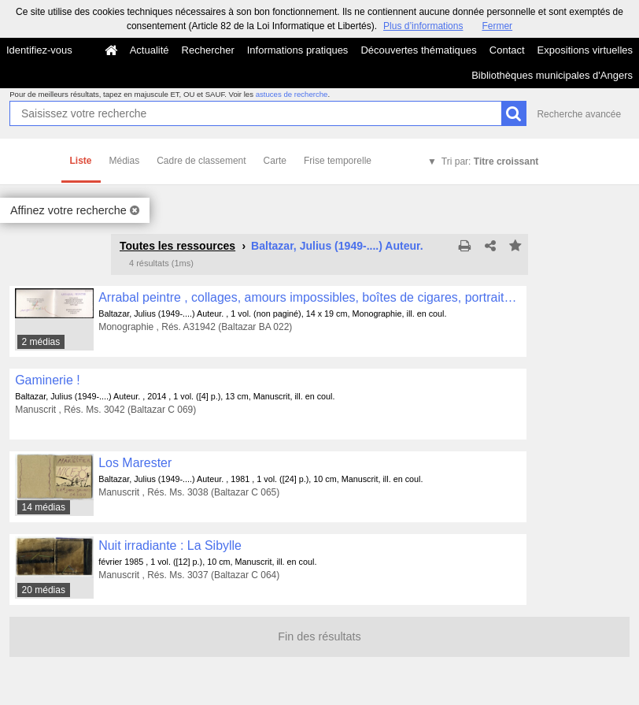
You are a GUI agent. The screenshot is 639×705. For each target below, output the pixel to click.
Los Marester (135, 462)
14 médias (43, 507)
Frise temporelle (337, 160)
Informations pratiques (298, 50)
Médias (124, 160)
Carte (275, 160)
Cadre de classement (201, 160)
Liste (81, 160)
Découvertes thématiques (418, 50)
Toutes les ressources (177, 245)
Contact (507, 50)
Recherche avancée (579, 114)
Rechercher (208, 50)
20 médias (43, 590)
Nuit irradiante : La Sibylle (170, 545)
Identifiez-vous (39, 50)
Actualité (149, 50)
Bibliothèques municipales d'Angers (552, 75)
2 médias (41, 341)
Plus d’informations (423, 26)
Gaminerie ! (47, 380)
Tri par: (489, 161)
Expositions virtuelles (585, 50)
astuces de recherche (292, 94)
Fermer (497, 26)
